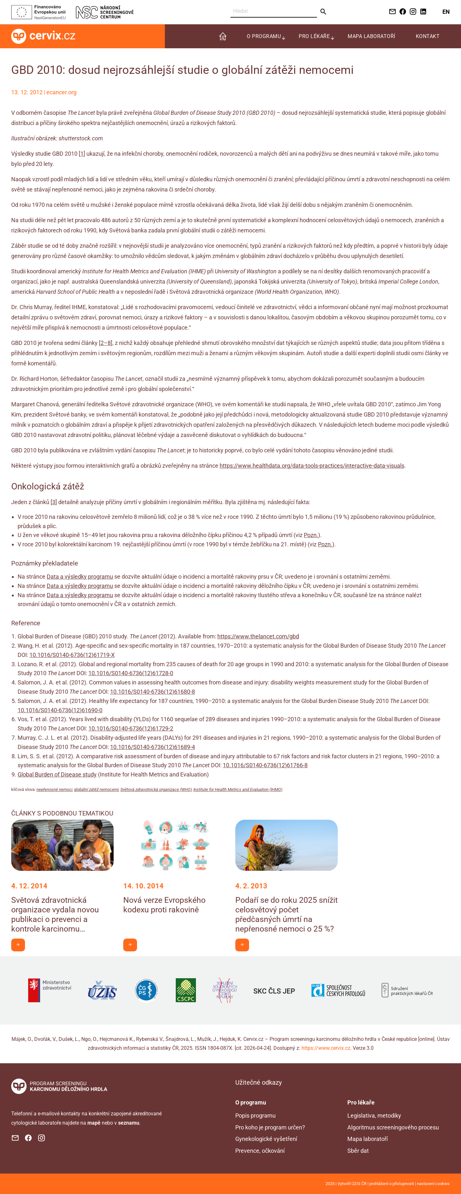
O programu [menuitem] (264, 36)
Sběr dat (358, 1150)
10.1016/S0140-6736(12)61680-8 (152, 691)
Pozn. (311, 535)
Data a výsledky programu (80, 576)
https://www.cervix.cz (326, 1048)
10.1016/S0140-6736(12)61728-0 (130, 673)
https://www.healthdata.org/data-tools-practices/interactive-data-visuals (312, 465)
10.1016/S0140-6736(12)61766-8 (265, 765)
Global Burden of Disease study (57, 774)
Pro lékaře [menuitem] (314, 36)
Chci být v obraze (20, 944)
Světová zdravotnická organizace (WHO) (156, 789)
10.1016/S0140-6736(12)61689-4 (152, 747)
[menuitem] (223, 36)
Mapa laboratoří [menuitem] (371, 36)
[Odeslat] (323, 12)
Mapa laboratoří (367, 1138)
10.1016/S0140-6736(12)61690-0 (60, 710)
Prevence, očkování (260, 1150)
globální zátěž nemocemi (96, 789)
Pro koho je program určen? (270, 1127)
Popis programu (255, 1115)
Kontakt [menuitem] (428, 36)
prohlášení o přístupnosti (391, 1183)
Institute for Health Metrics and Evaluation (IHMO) (237, 789)
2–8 (106, 342)
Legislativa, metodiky (374, 1115)
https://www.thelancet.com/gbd (258, 636)
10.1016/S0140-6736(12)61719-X (72, 655)
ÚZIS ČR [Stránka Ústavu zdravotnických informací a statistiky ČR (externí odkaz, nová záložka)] (359, 1183)
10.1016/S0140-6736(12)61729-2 (130, 728)
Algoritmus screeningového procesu (393, 1127)
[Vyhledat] (273, 11)
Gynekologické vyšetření (266, 1138)
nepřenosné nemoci (54, 789)
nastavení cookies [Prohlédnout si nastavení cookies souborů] (433, 1183)
